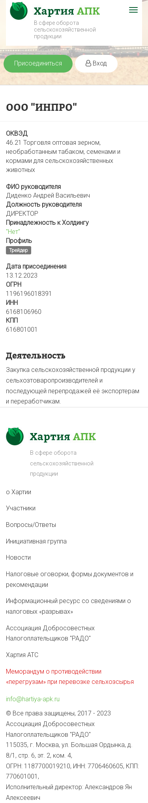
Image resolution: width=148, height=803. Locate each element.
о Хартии (18, 492)
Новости (18, 557)
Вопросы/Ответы (31, 524)
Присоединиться (38, 63)
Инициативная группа (36, 541)
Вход (96, 63)
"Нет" (13, 231)
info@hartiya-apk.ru (33, 699)
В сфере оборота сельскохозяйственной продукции (65, 29)
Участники (21, 508)
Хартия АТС (22, 655)
